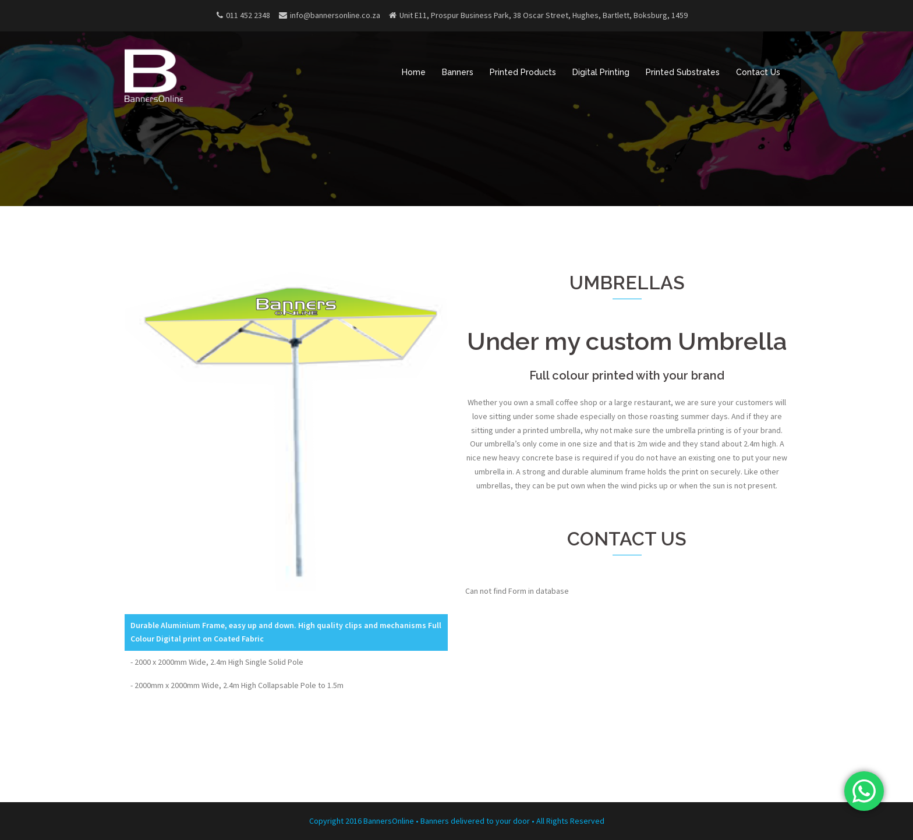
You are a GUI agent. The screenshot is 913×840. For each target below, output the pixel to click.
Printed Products (523, 72)
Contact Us (758, 72)
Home (414, 72)
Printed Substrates (683, 72)
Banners (457, 72)
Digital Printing (600, 72)
